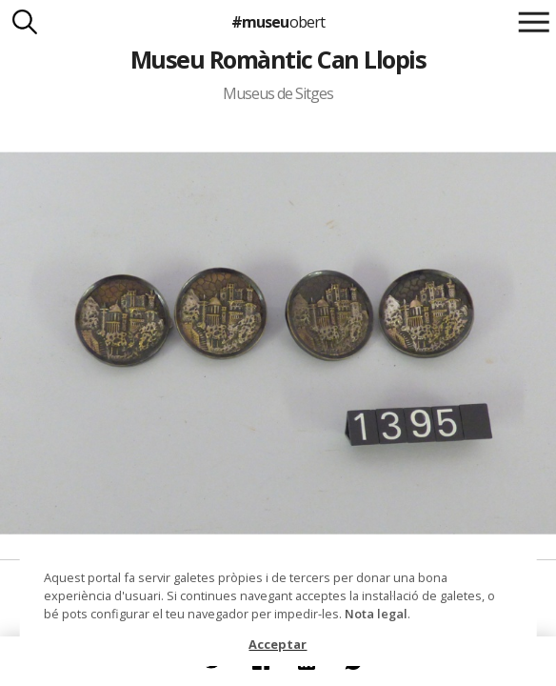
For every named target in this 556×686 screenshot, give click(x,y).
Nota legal (376, 613)
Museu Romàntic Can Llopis (278, 59)
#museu (277, 21)
